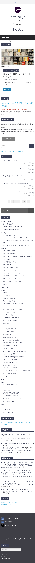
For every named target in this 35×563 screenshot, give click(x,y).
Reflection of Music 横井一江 (11, 317)
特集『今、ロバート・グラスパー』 (12, 278)
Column (3, 307)
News (17, 70)
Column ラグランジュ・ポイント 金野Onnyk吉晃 (16, 370)
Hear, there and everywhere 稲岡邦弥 (13, 357)
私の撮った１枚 (7, 334)
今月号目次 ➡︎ (8, 139)
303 (24, 201)
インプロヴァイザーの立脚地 (11, 384)
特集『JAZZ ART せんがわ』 (10, 267)
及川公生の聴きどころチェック (11, 301)
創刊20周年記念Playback (9, 401)
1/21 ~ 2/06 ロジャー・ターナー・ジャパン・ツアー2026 (15, 191)
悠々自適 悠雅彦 (8, 224)
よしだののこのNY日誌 (9, 235)
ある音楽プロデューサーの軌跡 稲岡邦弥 (14, 351)
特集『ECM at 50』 (8, 264)
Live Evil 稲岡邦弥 (8, 348)
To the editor (5, 559)
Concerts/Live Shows (9, 298)
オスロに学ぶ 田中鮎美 (9, 373)
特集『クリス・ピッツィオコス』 (12, 273)
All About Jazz (5, 287)
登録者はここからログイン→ (9, 502)
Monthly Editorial (6, 221)
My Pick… (5, 284)
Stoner (30, 476)
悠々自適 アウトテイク (9, 312)
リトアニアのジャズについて (11, 396)
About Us (4, 554)
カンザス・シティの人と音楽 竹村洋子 (14, 343)
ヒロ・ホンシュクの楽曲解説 (11, 340)
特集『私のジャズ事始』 (9, 251)
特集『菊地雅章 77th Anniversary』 (12, 281)
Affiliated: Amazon (10, 525)
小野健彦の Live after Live (10, 362)
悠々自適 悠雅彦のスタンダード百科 (12, 309)
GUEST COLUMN (8, 376)
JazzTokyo (17, 17)
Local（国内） (29, 169)
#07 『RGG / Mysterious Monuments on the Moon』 (16, 443)
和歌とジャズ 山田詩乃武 (10, 368)
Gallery (3, 379)
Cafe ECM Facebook (11, 522)
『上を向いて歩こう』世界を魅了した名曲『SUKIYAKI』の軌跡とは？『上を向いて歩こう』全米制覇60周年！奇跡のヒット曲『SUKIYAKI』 (17, 465)
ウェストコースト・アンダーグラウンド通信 (15, 238)
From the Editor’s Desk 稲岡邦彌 (12, 226)
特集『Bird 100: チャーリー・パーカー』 (14, 259)
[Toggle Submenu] (31, 210)
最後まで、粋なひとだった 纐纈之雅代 (12, 448)
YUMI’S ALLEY (7, 390)
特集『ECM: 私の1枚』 (9, 253)
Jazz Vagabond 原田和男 (10, 345)
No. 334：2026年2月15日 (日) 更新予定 (12, 151)
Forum (3, 557)
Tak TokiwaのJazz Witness (10, 326)
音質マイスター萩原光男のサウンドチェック (15, 304)
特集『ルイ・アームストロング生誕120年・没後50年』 (18, 256)
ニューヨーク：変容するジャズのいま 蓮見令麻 (16, 245)
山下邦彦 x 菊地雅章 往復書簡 (11, 393)
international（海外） (9, 70)
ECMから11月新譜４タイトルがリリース (17, 75)
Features (3, 248)
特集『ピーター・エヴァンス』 (11, 270)
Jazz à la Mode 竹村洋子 (10, 359)
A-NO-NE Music (15, 539)
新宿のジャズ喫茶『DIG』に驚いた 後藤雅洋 (13, 476)
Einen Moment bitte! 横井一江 (11, 229)
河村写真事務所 (7, 323)
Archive (3, 388)
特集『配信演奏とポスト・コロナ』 (12, 262)
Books (5, 292)
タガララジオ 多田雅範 (9, 354)
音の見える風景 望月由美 (10, 320)
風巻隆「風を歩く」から (9, 365)
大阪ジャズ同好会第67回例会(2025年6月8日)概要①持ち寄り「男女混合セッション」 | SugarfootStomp (17, 472)
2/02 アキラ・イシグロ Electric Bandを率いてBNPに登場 (15, 168)
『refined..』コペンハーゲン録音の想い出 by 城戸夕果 (15, 470)
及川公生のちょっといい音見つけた (12, 398)
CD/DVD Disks (7, 295)
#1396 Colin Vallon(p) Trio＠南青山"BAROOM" (14, 434)
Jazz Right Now (5, 233)
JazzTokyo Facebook (11, 518)
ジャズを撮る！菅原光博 (9, 329)
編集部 (15, 80)
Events (5, 407)
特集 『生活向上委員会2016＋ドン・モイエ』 (15, 276)
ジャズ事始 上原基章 (8, 331)
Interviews (4, 382)
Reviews (3, 290)
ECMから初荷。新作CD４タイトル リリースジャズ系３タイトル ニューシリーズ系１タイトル (13, 176)
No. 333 (17, 29)
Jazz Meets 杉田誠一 (8, 315)
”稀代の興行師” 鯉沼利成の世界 (11, 337)
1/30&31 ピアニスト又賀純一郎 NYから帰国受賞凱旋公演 (15, 184)
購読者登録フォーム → (7, 504)
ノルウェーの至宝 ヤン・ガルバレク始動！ (12, 161)
